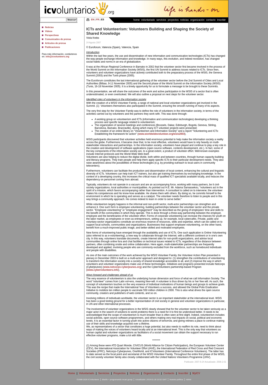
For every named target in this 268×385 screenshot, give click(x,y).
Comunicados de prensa (58, 39)
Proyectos (173, 19)
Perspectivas (52, 35)
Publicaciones (52, 47)
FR (97, 19)
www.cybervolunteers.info (102, 269)
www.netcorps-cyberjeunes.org (122, 267)
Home (136, 19)
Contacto (210, 19)
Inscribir (221, 19)
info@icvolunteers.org (57, 56)
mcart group (127, 380)
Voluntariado (148, 19)
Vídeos (48, 31)
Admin (188, 380)
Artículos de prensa (55, 43)
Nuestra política (176, 380)
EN (92, 19)
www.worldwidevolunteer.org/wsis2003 (161, 133)
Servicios (161, 19)
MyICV (196, 373)
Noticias (49, 27)
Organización (197, 19)
